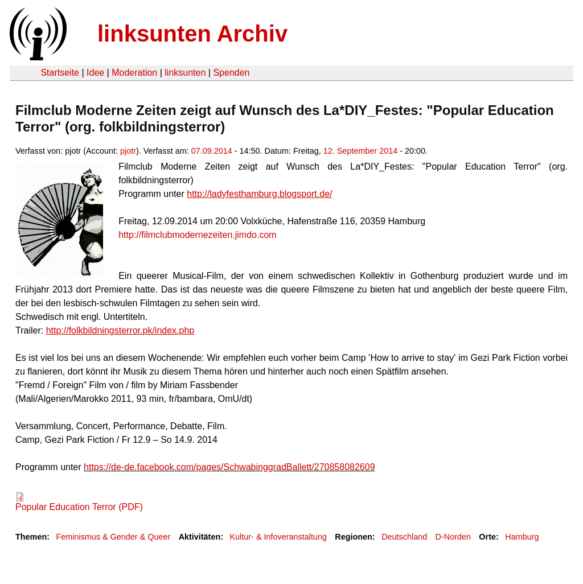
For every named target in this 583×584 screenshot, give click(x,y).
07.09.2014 (211, 150)
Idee (95, 72)
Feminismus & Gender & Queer (113, 536)
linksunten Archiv (192, 33)
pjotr (128, 150)
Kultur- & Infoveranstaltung (278, 536)
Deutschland (404, 536)
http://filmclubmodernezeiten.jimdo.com (197, 235)
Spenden (231, 72)
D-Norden (453, 536)
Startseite (59, 72)
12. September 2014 (360, 150)
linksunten (185, 72)
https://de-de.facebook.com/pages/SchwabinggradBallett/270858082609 (229, 467)
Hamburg (522, 536)
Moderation (134, 72)
